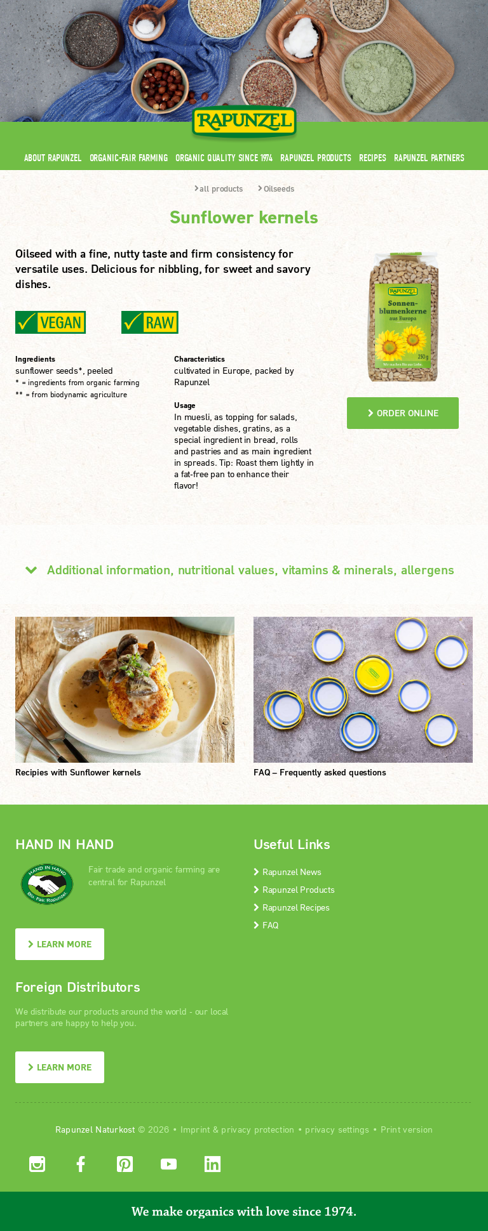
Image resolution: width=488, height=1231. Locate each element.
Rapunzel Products (315, 158)
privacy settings (337, 1129)
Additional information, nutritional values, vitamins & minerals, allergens (234, 569)
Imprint (195, 1129)
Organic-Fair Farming (129, 158)
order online (403, 412)
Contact (366, 8)
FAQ (266, 924)
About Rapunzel (53, 158)
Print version (407, 1129)
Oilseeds (276, 188)
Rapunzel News (288, 871)
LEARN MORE (60, 943)
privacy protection (257, 1129)
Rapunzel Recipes (292, 907)
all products (218, 188)
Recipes (372, 158)
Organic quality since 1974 (224, 158)
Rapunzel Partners (429, 158)
